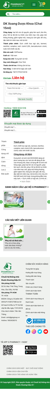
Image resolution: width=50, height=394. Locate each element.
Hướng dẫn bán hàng (33, 276)
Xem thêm (25, 181)
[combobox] (14, 88)
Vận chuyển (30, 283)
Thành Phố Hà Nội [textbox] (13, 88)
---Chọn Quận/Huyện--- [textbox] (34, 88)
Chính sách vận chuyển (17, 371)
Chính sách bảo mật (15, 368)
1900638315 (12, 320)
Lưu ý (3, 170)
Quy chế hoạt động (34, 368)
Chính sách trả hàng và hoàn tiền (22, 374)
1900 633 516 (19, 108)
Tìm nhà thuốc (25, 99)
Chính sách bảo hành (33, 291)
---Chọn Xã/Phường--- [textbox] (14, 94)
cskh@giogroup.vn (13, 317)
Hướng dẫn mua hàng (33, 273)
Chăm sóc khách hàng (34, 287)
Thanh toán (30, 280)
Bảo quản (5, 174)
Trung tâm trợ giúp (32, 269)
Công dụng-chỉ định (5, 153)
